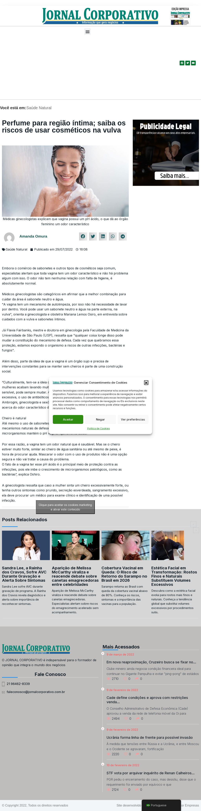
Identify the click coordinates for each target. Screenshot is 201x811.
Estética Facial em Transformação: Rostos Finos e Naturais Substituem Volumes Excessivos (174, 576)
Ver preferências (133, 419)
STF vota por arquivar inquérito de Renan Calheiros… (151, 773)
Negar (100, 419)
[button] (146, 382)
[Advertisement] (87, 68)
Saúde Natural (38, 108)
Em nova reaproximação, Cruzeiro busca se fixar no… (151, 662)
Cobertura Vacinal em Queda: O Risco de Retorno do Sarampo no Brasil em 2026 (124, 574)
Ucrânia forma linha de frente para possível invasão (150, 737)
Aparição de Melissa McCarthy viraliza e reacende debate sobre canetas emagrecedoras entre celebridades (75, 576)
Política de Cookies (98, 428)
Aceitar (68, 419)
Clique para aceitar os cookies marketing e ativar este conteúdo (65, 507)
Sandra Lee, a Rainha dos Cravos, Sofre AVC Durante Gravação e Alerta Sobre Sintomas (24, 574)
